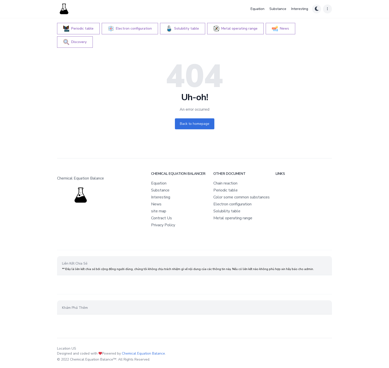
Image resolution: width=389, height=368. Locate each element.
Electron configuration (232, 204)
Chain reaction (225, 183)
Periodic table (225, 190)
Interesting (299, 8)
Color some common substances (241, 197)
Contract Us (161, 218)
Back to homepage (194, 123)
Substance (277, 8)
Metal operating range (232, 218)
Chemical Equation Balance (143, 353)
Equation (257, 8)
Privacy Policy (163, 225)
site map (158, 211)
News (156, 204)
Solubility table (226, 211)
